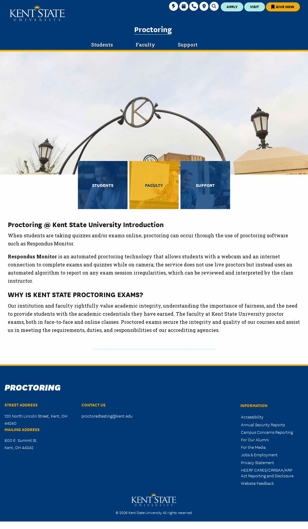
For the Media (253, 447)
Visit (254, 6)
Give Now (282, 6)
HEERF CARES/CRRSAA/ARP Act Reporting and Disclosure (267, 473)
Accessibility (252, 416)
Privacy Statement (257, 462)
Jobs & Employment (259, 454)
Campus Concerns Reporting (267, 432)
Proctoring (153, 28)
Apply (232, 6)
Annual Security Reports (263, 424)
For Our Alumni (255, 439)
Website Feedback (257, 483)
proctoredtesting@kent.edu (107, 415)
